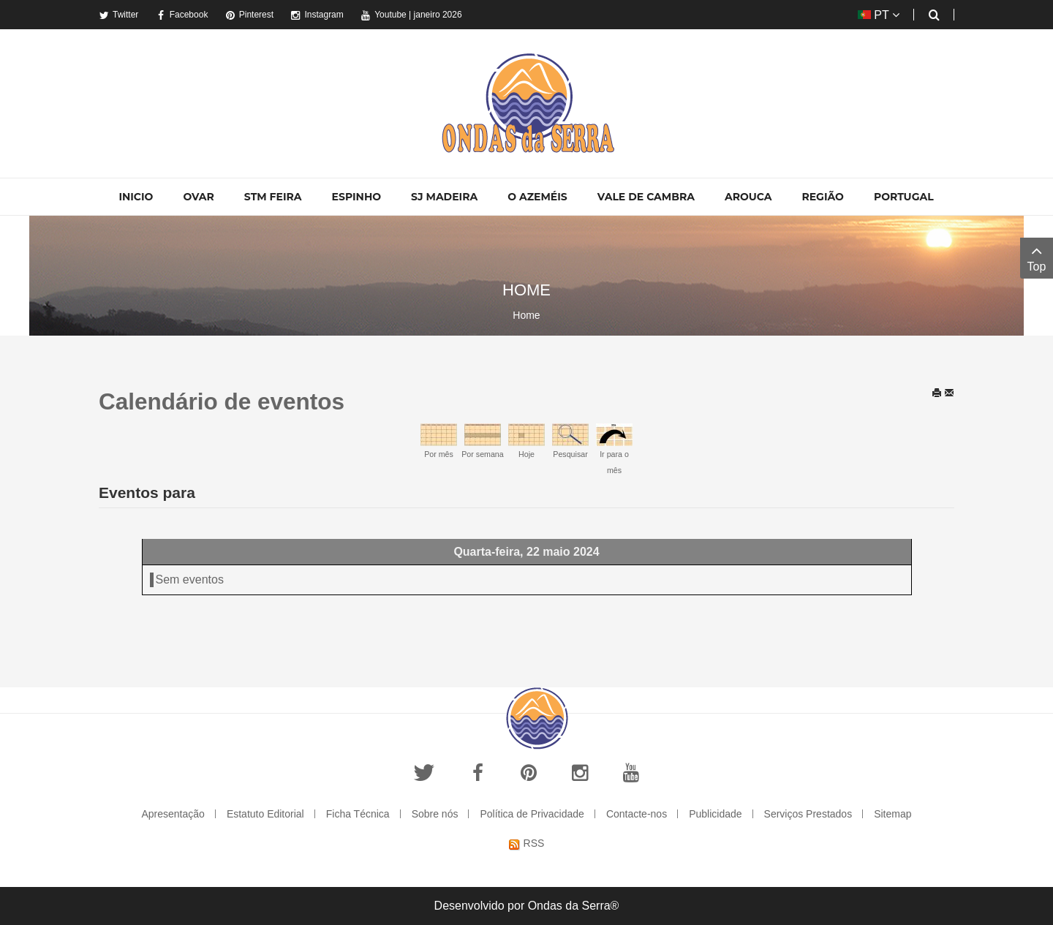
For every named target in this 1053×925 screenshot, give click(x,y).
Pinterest (249, 14)
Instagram (316, 14)
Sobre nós (435, 814)
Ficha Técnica (358, 814)
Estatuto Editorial (265, 814)
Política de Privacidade (532, 814)
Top (1036, 257)
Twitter (118, 14)
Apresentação (172, 814)
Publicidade (715, 814)
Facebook (182, 14)
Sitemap (892, 814)
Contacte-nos (636, 814)
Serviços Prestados (808, 814)
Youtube (384, 14)
